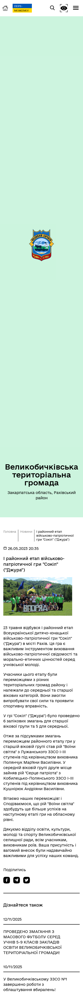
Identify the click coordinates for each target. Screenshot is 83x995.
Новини (26, 531)
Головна (9, 531)
